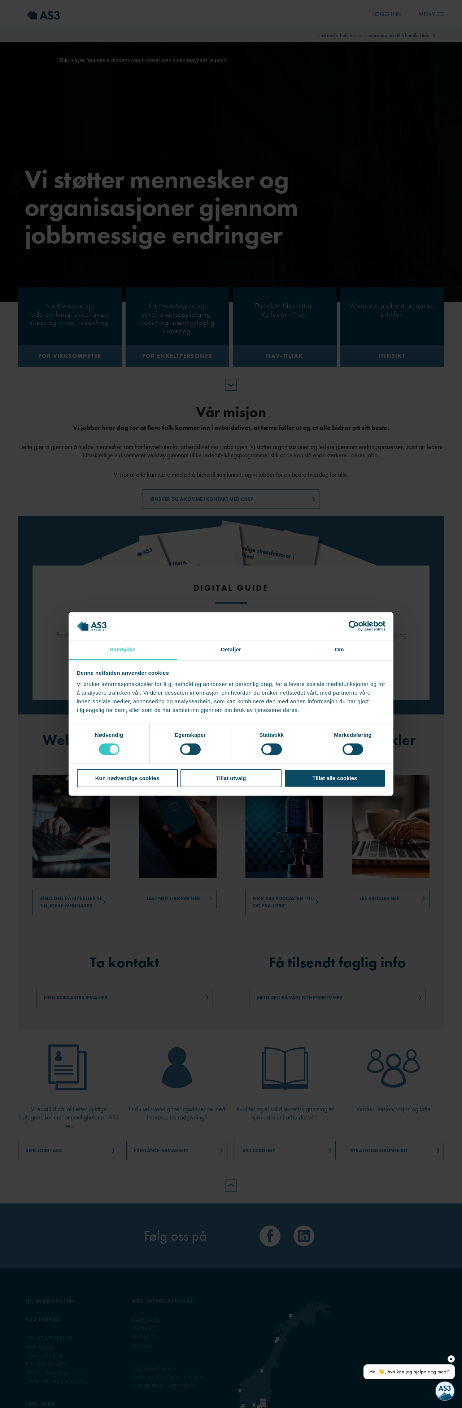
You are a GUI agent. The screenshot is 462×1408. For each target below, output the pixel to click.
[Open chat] (445, 1391)
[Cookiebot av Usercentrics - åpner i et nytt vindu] (353, 626)
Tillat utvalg (231, 778)
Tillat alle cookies (335, 778)
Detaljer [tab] (231, 649)
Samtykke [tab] (123, 649)
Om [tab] (339, 649)
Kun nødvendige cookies (127, 778)
